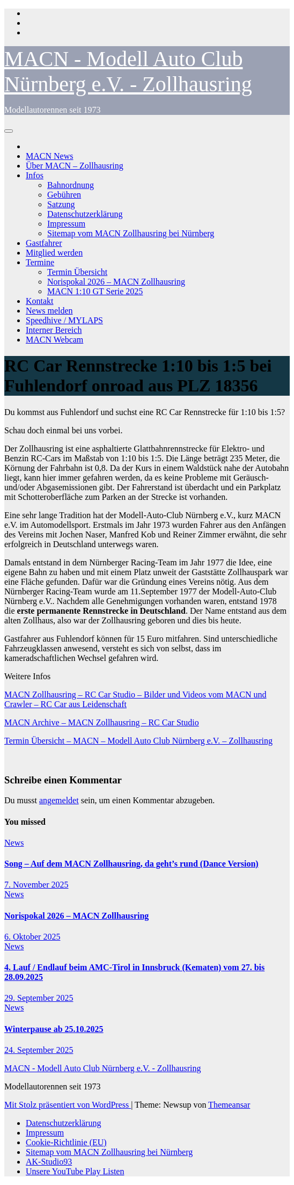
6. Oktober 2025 (32, 936)
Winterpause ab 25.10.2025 (54, 1029)
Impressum (66, 223)
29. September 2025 (38, 997)
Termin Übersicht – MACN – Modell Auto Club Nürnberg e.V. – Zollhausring (138, 740)
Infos (34, 175)
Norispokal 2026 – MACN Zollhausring (116, 281)
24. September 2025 (38, 1050)
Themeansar (229, 1104)
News (14, 842)
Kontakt (40, 301)
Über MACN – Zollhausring (74, 165)
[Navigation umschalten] (8, 131)
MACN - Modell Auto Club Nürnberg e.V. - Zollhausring (102, 1068)
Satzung (61, 204)
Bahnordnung (70, 185)
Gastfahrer (44, 243)
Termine (40, 262)
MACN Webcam (54, 339)
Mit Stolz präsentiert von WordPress (67, 1104)
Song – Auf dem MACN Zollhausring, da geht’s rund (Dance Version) (131, 863)
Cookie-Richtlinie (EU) (66, 1142)
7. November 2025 (36, 884)
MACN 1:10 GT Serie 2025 (95, 291)
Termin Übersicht (77, 272)
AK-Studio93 (49, 1161)
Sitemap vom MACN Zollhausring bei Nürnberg (130, 233)
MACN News (49, 156)
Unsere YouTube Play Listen (75, 1171)
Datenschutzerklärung (84, 214)
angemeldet (59, 800)
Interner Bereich (54, 330)
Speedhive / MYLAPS (64, 320)
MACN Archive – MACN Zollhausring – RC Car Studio (101, 722)
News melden (49, 310)
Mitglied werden (54, 252)
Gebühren (64, 194)
